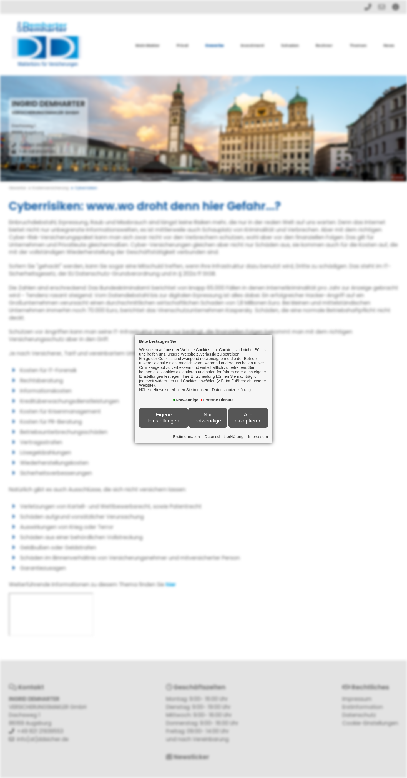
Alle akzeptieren (248, 418)
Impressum (258, 436)
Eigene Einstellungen (163, 418)
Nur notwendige (208, 418)
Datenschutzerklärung (224, 436)
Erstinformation (186, 436)
